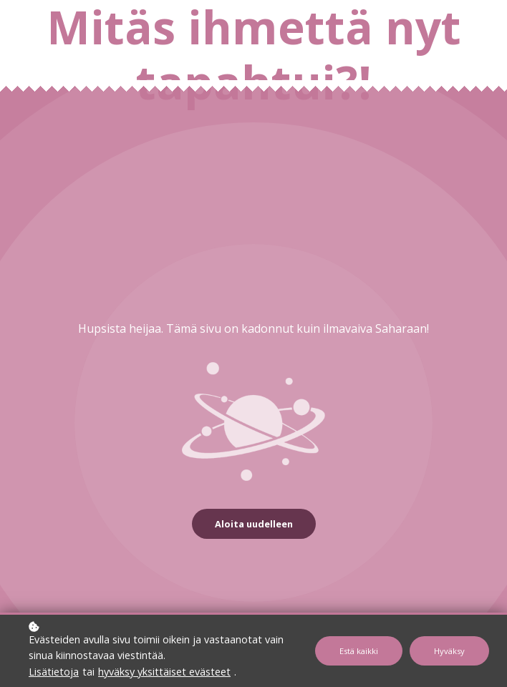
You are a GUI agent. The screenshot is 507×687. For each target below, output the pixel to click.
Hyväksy (449, 650)
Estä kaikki (358, 650)
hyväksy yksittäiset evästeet (164, 671)
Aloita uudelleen (254, 523)
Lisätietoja (54, 671)
